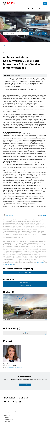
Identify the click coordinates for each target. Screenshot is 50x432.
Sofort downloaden (25, 272)
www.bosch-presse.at (8, 264)
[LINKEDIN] (20, 402)
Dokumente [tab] (16, 49)
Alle (4, 45)
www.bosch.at (40, 262)
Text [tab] (5, 49)
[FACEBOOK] (5, 402)
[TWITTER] (9, 402)
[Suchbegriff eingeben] (18, 33)
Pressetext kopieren (25, 285)
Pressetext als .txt (25, 282)
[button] (44, 33)
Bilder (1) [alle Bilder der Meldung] (8, 291)
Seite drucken (9, 215)
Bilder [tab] (9, 49)
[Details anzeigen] (45, 320)
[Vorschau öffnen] (25, 306)
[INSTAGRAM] (16, 402)
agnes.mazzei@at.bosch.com (14, 367)
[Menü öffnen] (45, 3)
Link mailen (43, 215)
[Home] (9, 2)
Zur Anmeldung (25, 385)
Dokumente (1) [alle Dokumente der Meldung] (11, 328)
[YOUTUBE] (13, 402)
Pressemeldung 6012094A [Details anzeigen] (25, 332)
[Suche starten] (31, 33)
